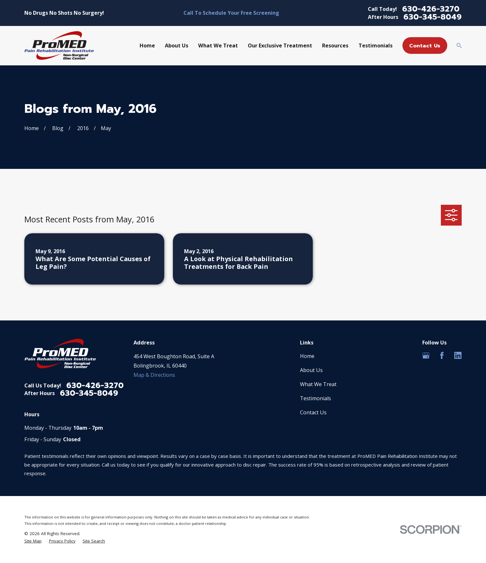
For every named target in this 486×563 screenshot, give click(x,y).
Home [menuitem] (147, 45)
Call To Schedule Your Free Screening (231, 12)
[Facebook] (442, 355)
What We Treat (318, 384)
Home (307, 356)
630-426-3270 (430, 9)
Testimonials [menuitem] (376, 45)
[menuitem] (33, 541)
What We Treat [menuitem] (218, 45)
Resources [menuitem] (335, 45)
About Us (311, 370)
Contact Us (424, 46)
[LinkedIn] (458, 355)
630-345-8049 (432, 17)
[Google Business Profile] (426, 355)
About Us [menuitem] (176, 45)
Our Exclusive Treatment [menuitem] (280, 45)
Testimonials (315, 398)
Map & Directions (154, 374)
